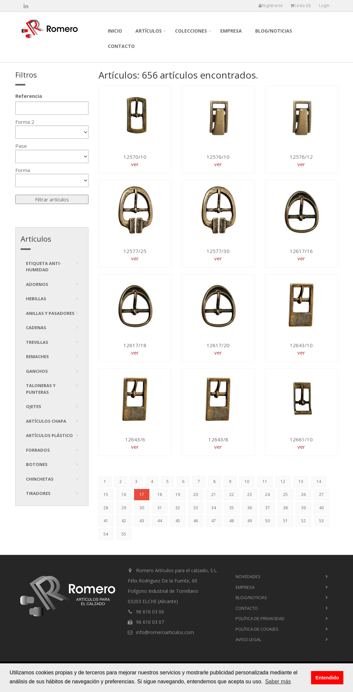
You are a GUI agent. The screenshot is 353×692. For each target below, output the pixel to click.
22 (231, 494)
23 (249, 494)
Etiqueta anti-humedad (43, 266)
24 (267, 494)
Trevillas (37, 342)
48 (231, 521)
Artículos (148, 31)
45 (177, 521)
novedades (248, 576)
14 (318, 481)
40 (321, 508)
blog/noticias (273, 31)
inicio (115, 31)
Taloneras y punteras (41, 388)
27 (321, 494)
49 (249, 521)
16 (123, 494)
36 (249, 508)
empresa (231, 31)
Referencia (28, 96)
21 (213, 494)
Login (324, 5)
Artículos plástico (49, 435)
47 (213, 521)
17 (141, 494)
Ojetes (33, 406)
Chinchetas (40, 479)
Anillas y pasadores (50, 313)
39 (303, 508)
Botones (37, 464)
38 (285, 508)
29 (123, 508)
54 (105, 534)
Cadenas (36, 328)
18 (159, 494)
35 (231, 508)
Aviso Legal (248, 639)
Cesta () (300, 5)
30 (141, 508)
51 (285, 521)
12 (282, 481)
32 (177, 508)
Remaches (37, 356)
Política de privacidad (260, 618)
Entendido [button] (327, 677)
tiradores (38, 493)
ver (135, 164)
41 (105, 521)
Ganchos (37, 371)
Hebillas (36, 299)
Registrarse (271, 5)
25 (285, 494)
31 (159, 508)
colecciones (191, 31)
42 (123, 521)
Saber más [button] (278, 681)
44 (159, 521)
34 (213, 508)
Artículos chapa (46, 421)
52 (303, 521)
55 (123, 534)
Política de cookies (257, 629)
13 (300, 481)
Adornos (37, 284)
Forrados (38, 450)
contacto (121, 46)
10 (247, 481)
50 (267, 521)
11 (265, 481)
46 (195, 521)
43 (141, 521)
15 (105, 494)
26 (303, 494)
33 (195, 508)
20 (195, 494)
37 (267, 508)
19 (177, 494)
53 (321, 521)
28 (105, 508)
